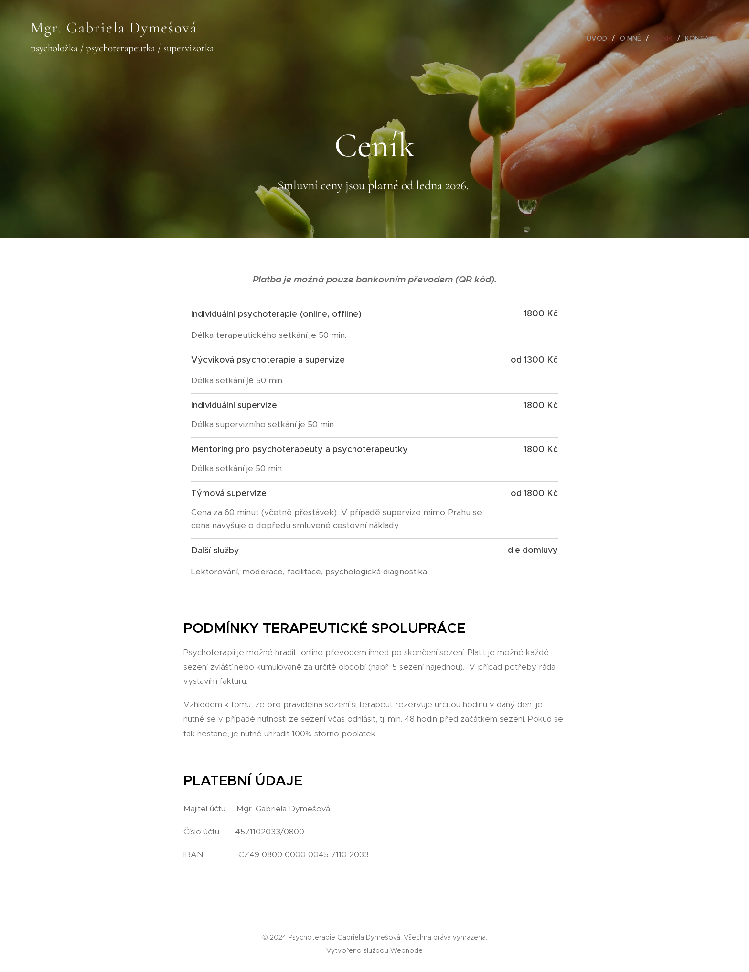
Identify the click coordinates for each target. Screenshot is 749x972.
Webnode (406, 950)
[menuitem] (599, 38)
